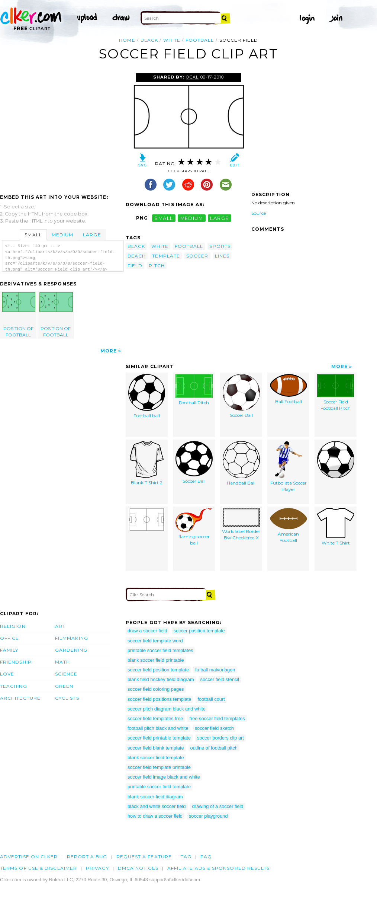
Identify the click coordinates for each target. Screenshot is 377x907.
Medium (62, 234)
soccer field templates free (155, 718)
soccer (197, 256)
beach (137, 256)
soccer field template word (155, 640)
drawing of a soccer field (218, 806)
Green (64, 686)
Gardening (71, 650)
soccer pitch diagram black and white (167, 709)
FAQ (206, 856)
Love (7, 674)
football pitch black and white (158, 728)
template (166, 256)
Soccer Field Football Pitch (335, 392)
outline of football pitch (214, 748)
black (149, 40)
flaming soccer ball (194, 527)
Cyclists (67, 698)
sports (219, 246)
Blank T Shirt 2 (147, 463)
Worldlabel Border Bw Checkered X (241, 524)
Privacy (97, 868)
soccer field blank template (156, 748)
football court (211, 699)
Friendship (16, 662)
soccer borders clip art (220, 738)
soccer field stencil (219, 679)
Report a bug (87, 856)
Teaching (13, 686)
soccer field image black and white (164, 777)
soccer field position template (158, 670)
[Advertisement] (62, 129)
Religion (13, 626)
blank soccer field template (156, 757)
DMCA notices (138, 868)
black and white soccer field (157, 806)
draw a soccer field (147, 630)
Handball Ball (241, 463)
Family (9, 650)
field (135, 265)
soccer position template (199, 630)
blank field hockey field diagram (161, 679)
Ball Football (288, 389)
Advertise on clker (29, 856)
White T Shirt (335, 527)
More (108, 351)
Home (127, 40)
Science (66, 674)
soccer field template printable (159, 767)
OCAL (192, 77)
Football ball (146, 396)
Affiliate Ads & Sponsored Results (218, 868)
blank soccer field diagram (155, 796)
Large (92, 234)
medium (191, 218)
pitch (156, 265)
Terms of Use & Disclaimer (38, 868)
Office (9, 638)
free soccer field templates (217, 718)
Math (62, 662)
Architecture (20, 698)
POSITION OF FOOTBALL (18, 315)
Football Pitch (194, 389)
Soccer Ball (241, 396)
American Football (288, 525)
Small (33, 234)
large (219, 218)
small (163, 218)
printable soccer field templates (160, 650)
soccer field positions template (159, 699)
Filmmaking (71, 638)
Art (60, 626)
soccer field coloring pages (156, 689)
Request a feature (144, 856)
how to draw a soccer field (155, 816)
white (171, 40)
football (200, 40)
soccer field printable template (159, 738)
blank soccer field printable (156, 660)
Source (258, 213)
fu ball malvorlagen (215, 670)
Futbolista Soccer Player (288, 466)
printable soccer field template (159, 786)
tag (186, 856)
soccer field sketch (214, 728)
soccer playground (208, 816)
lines (222, 256)
